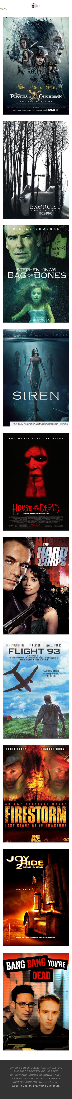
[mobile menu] (5, 9)
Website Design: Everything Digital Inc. (36, 1085)
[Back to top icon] (64, 1091)
